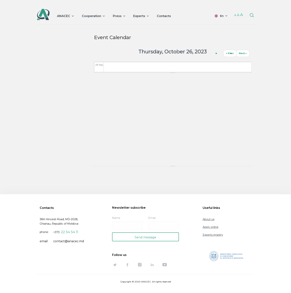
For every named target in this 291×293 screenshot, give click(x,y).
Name (116, 218)
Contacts (164, 16)
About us (208, 219)
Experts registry (213, 234)
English (218, 16)
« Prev (230, 53)
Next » (243, 53)
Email (152, 218)
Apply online (210, 227)
